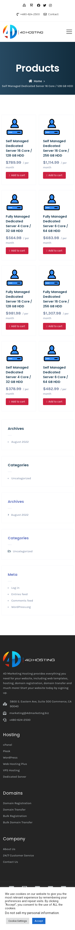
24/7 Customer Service (18, 855)
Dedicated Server (14, 776)
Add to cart (18, 175)
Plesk (6, 751)
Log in (15, 588)
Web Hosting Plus (15, 764)
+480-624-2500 (30, 14)
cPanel (7, 745)
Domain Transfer (14, 809)
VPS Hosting (11, 770)
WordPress (10, 757)
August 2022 (20, 442)
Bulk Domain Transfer (17, 822)
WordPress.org (21, 607)
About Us (9, 849)
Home (35, 81)
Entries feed (19, 594)
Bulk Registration (15, 816)
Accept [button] (39, 920)
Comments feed (22, 600)
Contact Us (10, 862)
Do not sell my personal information (32, 913)
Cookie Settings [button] (17, 920)
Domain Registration (17, 803)
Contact (53, 14)
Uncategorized (21, 478)
